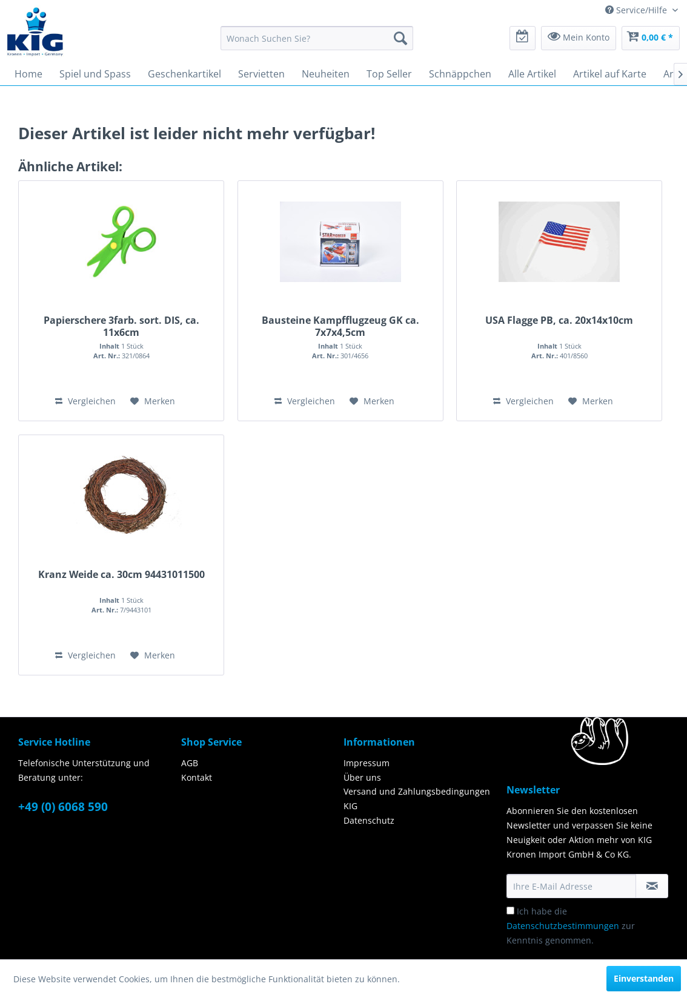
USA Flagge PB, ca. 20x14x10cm (559, 320)
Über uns (362, 777)
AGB (189, 763)
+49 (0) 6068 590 (63, 807)
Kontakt (196, 777)
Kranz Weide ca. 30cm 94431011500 (121, 574)
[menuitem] (317, 38)
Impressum (367, 763)
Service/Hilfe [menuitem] (637, 10)
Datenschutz (369, 820)
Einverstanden (644, 978)
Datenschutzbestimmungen (562, 925)
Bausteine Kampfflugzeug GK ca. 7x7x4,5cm (340, 326)
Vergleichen (85, 401)
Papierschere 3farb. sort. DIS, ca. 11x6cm (121, 326)
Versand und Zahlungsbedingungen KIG (417, 799)
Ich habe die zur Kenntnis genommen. (570, 925)
